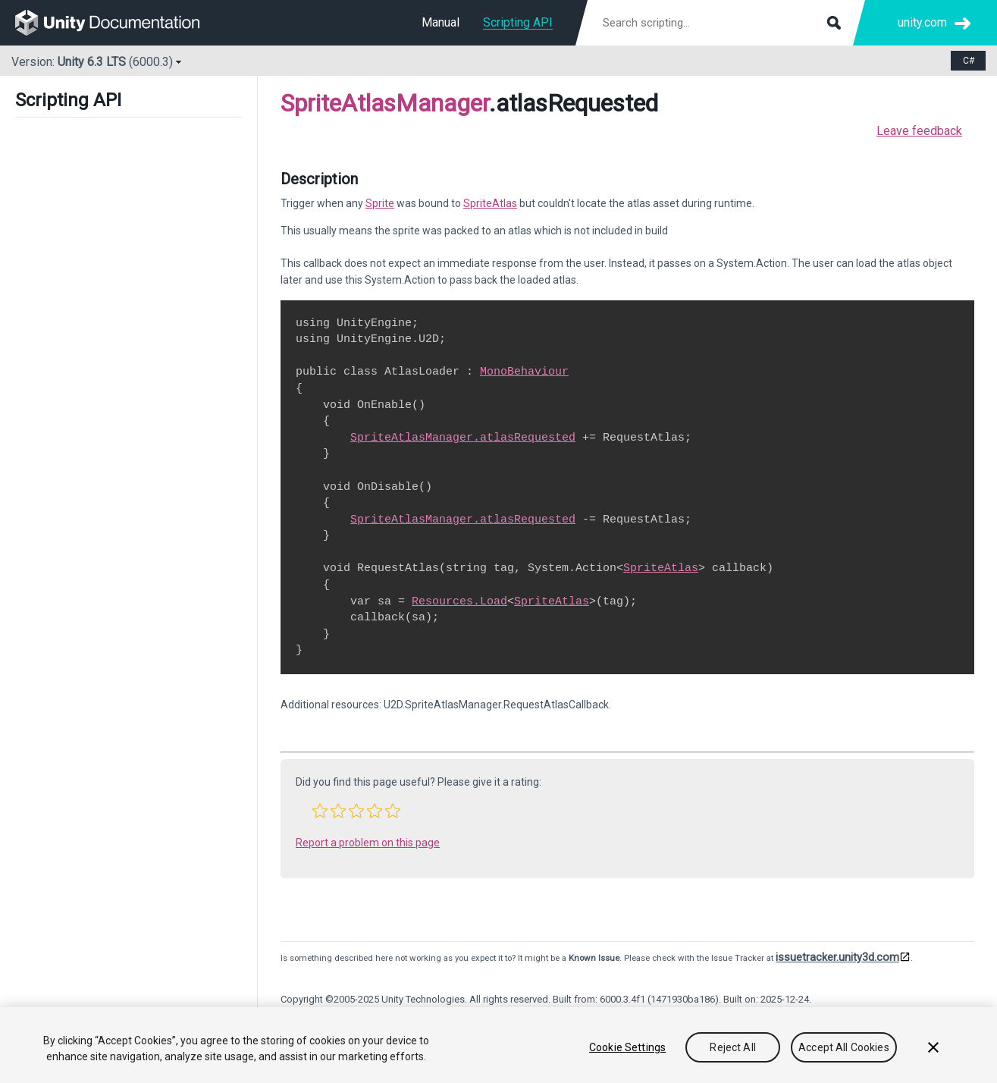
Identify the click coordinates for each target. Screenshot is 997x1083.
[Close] (933, 1047)
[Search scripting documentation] (720, 23)
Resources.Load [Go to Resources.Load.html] (459, 601)
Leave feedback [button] (919, 131)
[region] (498, 1045)
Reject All (732, 1047)
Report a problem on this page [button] (368, 843)
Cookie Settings (627, 1047)
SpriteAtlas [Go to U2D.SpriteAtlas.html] (490, 203)
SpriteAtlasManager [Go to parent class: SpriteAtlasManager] (385, 103)
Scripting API (518, 22)
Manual (440, 22)
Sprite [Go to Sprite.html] (379, 203)
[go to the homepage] (118, 23)
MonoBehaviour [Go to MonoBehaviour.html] (524, 371)
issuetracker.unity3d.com (837, 957)
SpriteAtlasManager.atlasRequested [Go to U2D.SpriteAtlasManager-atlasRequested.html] (462, 437)
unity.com (922, 22)
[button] (320, 811)
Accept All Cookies (843, 1047)
